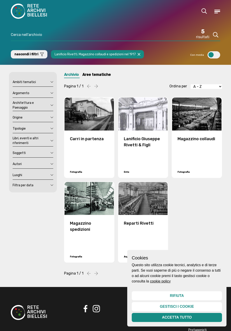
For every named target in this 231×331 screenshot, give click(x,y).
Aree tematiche (102, 75)
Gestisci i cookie (177, 306)
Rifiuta (177, 296)
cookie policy (160, 281)
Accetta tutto (177, 317)
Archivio (73, 75)
